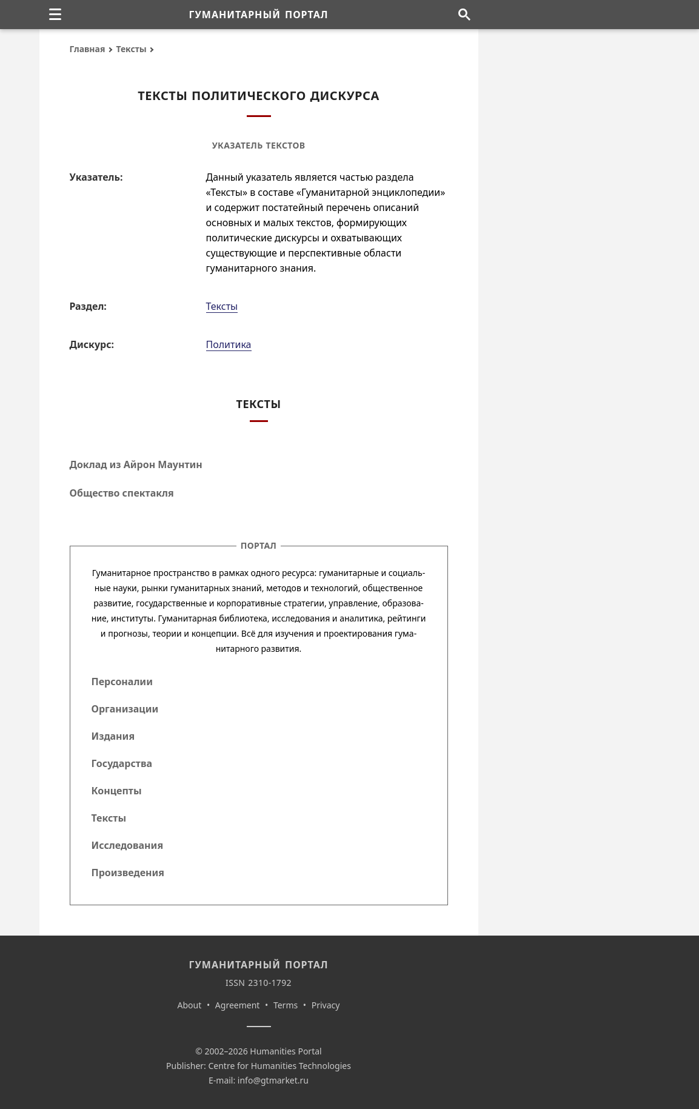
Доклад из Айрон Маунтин (136, 464)
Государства (122, 763)
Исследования (128, 845)
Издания (113, 736)
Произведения (128, 872)
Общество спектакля (122, 493)
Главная (87, 49)
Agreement (237, 1005)
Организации (125, 708)
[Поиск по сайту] (464, 14)
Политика (229, 344)
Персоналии (122, 681)
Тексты (131, 49)
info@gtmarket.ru (273, 1080)
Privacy (326, 1005)
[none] (55, 14)
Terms (285, 1005)
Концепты (117, 790)
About (190, 1005)
